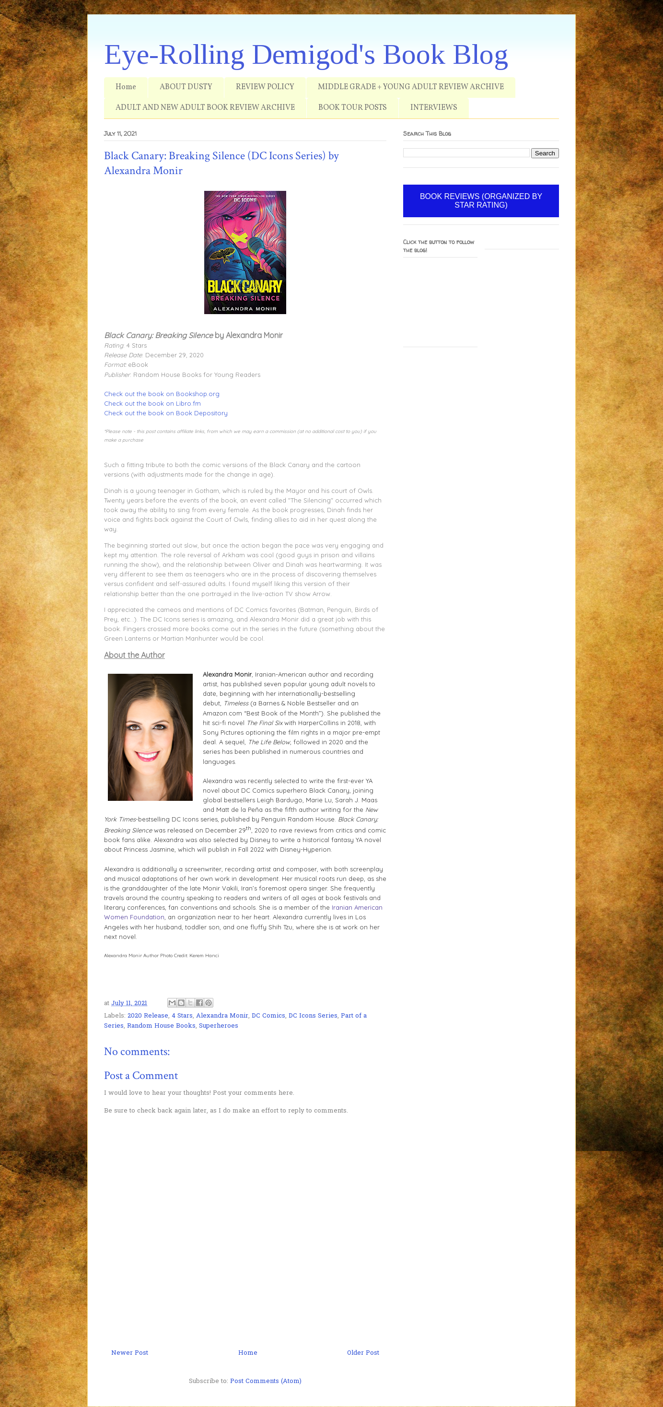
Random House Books (161, 1026)
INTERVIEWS (433, 108)
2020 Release (148, 1015)
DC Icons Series (313, 1015)
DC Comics (268, 1015)
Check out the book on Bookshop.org (162, 394)
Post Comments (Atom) (266, 1381)
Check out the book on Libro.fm (152, 403)
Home (126, 87)
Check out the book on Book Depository (166, 413)
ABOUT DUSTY (186, 87)
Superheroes (218, 1026)
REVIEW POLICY (265, 87)
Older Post (363, 1353)
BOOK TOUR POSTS (352, 108)
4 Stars (182, 1015)
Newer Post (129, 1353)
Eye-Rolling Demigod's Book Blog (306, 54)
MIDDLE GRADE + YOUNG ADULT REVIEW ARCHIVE (411, 87)
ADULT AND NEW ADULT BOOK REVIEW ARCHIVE (205, 108)
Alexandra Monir (222, 1015)
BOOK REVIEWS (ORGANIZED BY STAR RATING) (481, 200)
